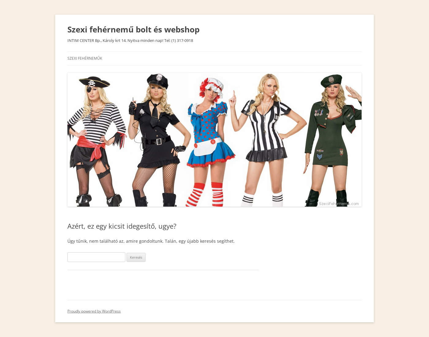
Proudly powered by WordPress (94, 311)
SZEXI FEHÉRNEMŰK (84, 58)
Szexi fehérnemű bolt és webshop (133, 29)
